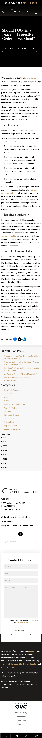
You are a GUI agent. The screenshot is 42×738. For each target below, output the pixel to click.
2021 (4, 450)
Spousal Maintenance (12, 429)
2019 (4, 459)
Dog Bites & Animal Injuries (14, 404)
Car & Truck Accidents (12, 390)
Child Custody (9, 394)
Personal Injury (9, 422)
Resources (21, 721)
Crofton (26, 664)
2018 (4, 463)
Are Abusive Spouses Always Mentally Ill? (20, 374)
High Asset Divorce (11, 415)
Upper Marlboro (7, 667)
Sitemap (21, 724)
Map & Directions (12, 509)
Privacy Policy (22, 623)
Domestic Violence (30, 78)
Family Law (8, 411)
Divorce (7, 401)
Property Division (10, 426)
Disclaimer (34, 621)
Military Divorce (10, 419)
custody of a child (8, 236)
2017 (4, 467)
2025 (4, 441)
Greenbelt (5, 664)
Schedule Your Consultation (20, 49)
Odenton (33, 664)
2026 (4, 437)
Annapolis (32, 651)
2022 (4, 446)
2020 (4, 454)
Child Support (9, 397)
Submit (22, 630)
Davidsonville (16, 664)
